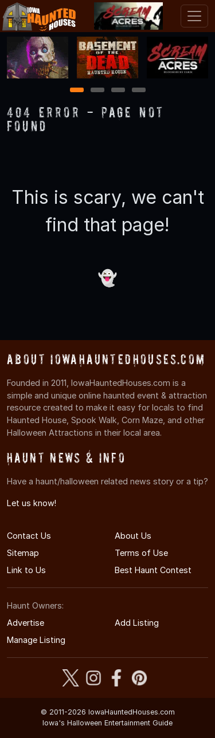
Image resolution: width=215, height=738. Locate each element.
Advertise (25, 623)
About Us (133, 535)
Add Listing (137, 623)
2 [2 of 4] (97, 90)
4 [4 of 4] (139, 90)
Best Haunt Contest (153, 570)
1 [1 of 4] (76, 90)
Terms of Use (141, 553)
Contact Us (29, 535)
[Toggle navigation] (194, 16)
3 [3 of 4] (118, 90)
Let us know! (31, 503)
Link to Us (26, 570)
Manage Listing (36, 640)
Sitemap (23, 553)
